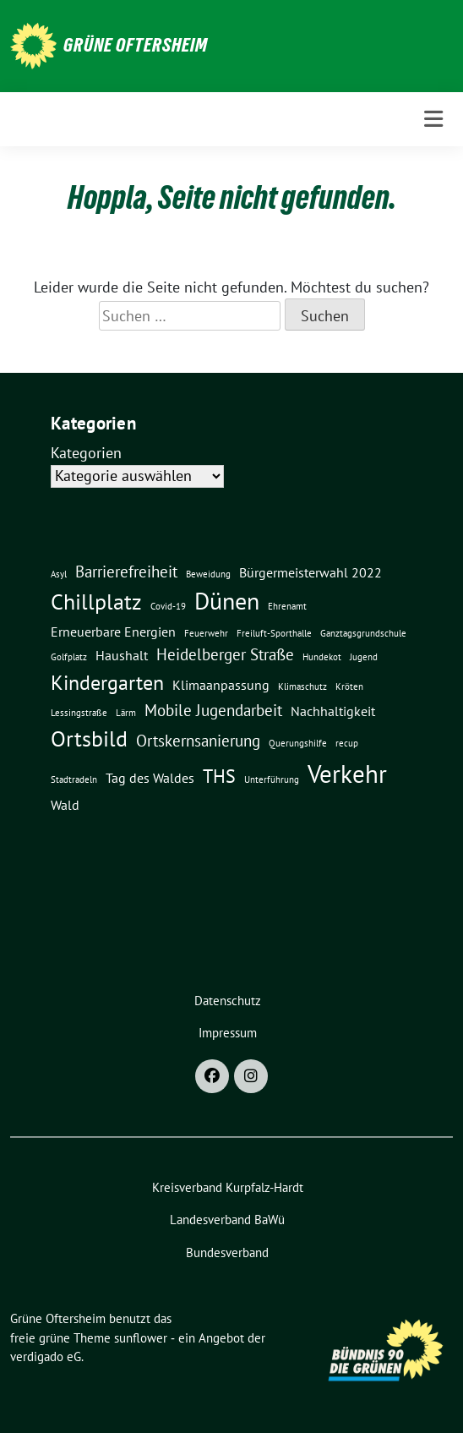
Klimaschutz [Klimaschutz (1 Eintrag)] (302, 686)
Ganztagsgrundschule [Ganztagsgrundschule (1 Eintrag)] (363, 633)
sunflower (140, 1338)
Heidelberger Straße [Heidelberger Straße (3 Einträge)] (225, 654)
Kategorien (86, 452)
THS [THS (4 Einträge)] (219, 775)
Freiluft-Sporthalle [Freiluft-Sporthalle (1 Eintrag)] (274, 633)
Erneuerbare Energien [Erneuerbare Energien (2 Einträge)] (113, 631)
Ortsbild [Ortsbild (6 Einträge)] (89, 738)
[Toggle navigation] (433, 119)
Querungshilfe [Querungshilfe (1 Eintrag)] (298, 743)
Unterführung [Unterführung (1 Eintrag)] (271, 779)
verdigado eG (45, 1356)
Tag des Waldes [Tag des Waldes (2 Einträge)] (150, 777)
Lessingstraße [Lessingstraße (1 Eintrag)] (79, 713)
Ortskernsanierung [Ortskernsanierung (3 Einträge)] (198, 740)
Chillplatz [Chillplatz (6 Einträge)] (96, 601)
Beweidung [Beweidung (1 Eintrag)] (208, 574)
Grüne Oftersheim (135, 45)
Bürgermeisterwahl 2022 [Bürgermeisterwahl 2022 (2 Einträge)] (310, 572)
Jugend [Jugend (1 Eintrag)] (364, 657)
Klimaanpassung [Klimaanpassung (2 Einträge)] (221, 684)
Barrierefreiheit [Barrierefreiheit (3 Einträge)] (126, 571)
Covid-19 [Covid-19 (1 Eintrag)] (168, 606)
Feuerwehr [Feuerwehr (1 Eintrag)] (206, 633)
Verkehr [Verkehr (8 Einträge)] (347, 774)
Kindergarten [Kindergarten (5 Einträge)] (107, 682)
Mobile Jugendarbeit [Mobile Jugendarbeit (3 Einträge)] (213, 709)
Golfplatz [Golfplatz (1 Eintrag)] (69, 657)
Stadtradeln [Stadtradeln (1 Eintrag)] (74, 779)
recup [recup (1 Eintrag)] (346, 743)
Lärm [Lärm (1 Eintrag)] (126, 713)
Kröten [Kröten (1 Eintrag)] (349, 686)
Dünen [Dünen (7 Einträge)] (226, 601)
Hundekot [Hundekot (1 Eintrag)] (321, 657)
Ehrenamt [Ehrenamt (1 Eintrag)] (287, 606)
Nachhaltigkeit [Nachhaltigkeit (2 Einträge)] (333, 711)
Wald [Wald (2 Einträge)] (65, 804)
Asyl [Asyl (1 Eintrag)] (59, 574)
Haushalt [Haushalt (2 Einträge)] (121, 655)
